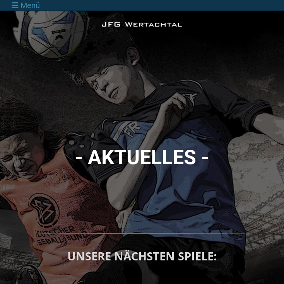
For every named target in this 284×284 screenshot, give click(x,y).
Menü (26, 5)
